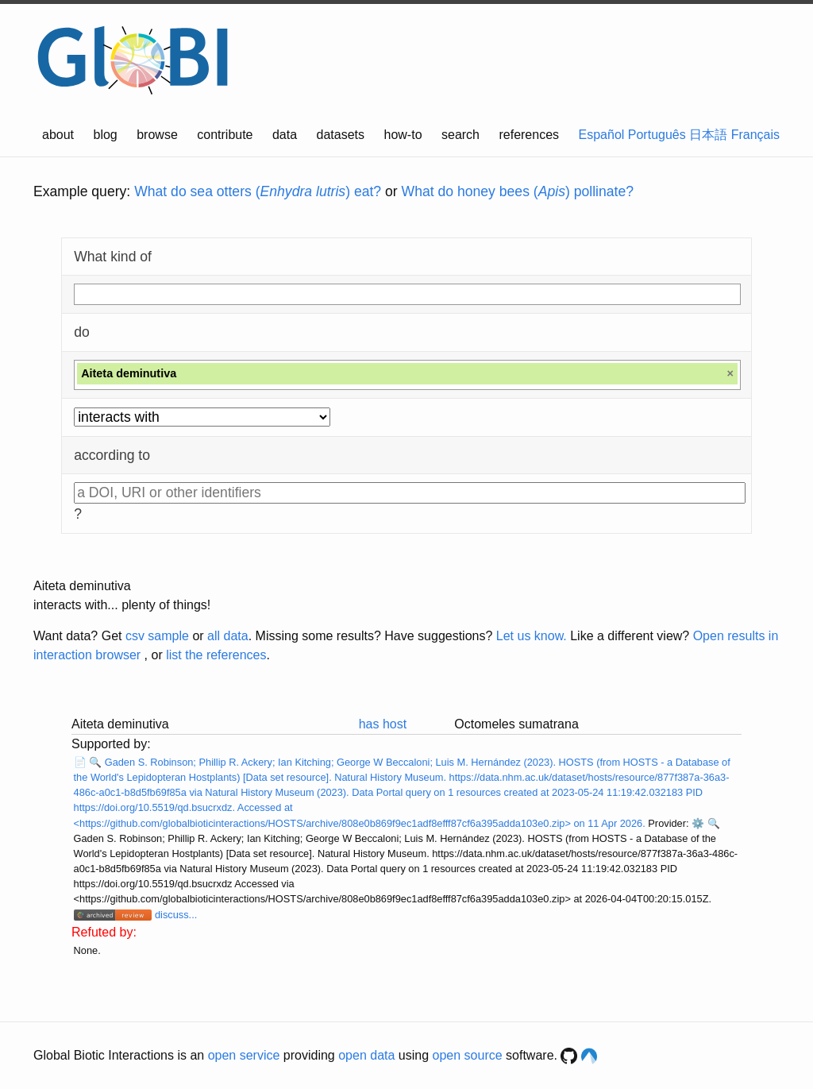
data (284, 134)
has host (382, 724)
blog (106, 134)
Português (657, 134)
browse (157, 134)
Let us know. (531, 636)
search (460, 134)
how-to (403, 134)
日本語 (708, 134)
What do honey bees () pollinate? (518, 191)
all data (228, 636)
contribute (224, 134)
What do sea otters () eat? (257, 191)
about (58, 134)
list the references (216, 655)
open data (366, 1055)
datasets (340, 134)
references (529, 134)
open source (468, 1055)
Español (602, 134)
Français (755, 134)
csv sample (157, 636)
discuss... (176, 915)
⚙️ (698, 823)
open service (244, 1055)
